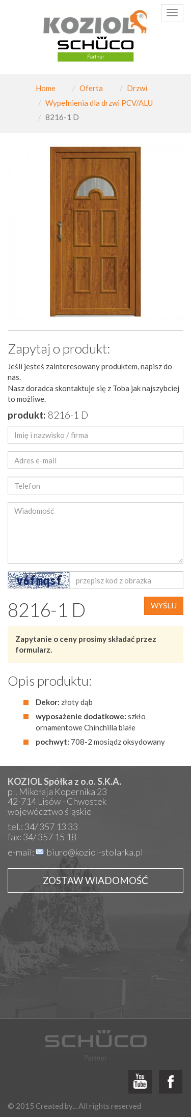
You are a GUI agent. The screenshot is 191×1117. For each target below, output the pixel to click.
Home (46, 88)
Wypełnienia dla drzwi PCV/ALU (99, 102)
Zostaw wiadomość (95, 880)
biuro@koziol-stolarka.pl (95, 852)
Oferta (91, 88)
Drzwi (137, 88)
